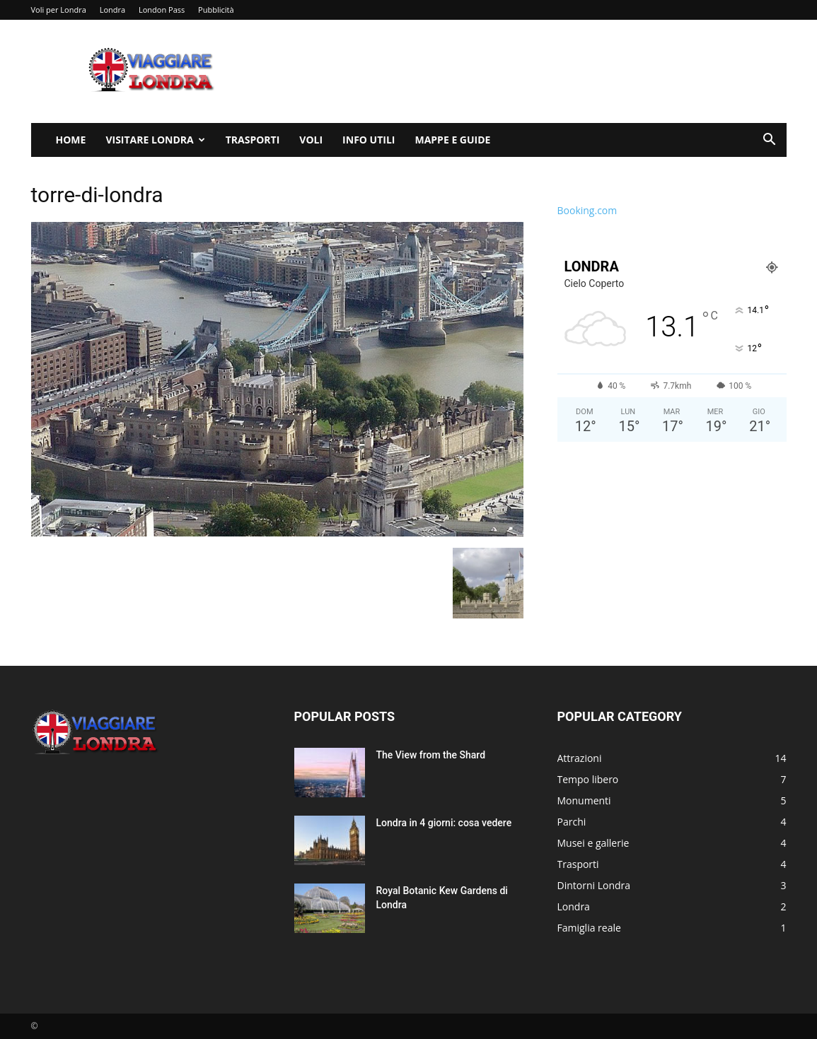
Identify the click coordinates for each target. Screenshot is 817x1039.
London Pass (162, 9)
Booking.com (587, 210)
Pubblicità (215, 9)
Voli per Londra (58, 9)
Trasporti (253, 139)
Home (71, 139)
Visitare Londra (154, 139)
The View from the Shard (431, 755)
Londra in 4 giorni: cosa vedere (444, 822)
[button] (770, 141)
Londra (112, 9)
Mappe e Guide (452, 139)
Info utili (368, 139)
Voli (311, 139)
